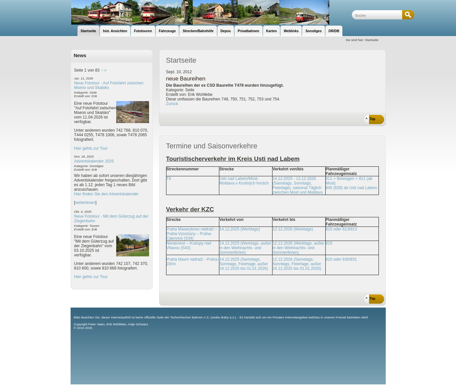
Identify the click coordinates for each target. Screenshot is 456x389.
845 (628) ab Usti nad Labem (351, 187)
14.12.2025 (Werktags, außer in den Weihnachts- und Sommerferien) (245, 248)
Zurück (172, 103)
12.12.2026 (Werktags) (292, 229)
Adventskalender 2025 (94, 161)
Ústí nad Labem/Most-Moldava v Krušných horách (244, 180)
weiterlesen (85, 202)
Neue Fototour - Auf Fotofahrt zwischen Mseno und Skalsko (109, 85)
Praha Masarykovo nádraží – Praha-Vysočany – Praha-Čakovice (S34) (191, 234)
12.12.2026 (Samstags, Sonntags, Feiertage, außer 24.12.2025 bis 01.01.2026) (296, 264)
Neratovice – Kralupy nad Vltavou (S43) (188, 245)
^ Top (371, 119)
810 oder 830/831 (341, 259)
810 (329, 243)
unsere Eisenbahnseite (211, 12)
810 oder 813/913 (341, 229)
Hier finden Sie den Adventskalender (106, 194)
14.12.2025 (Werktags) (239, 229)
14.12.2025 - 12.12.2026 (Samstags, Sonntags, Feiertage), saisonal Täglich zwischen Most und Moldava (297, 185)
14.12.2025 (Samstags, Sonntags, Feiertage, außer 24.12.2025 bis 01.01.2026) (243, 264)
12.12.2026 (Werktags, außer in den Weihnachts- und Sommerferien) (298, 248)
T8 (168, 178)
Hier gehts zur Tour (91, 148)
